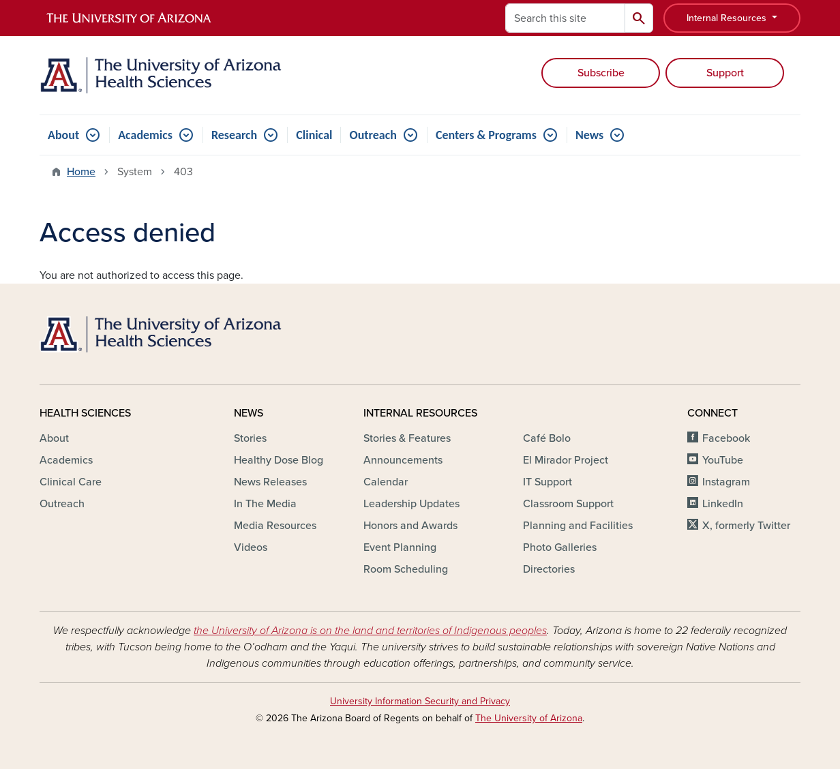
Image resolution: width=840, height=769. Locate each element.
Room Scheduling (405, 569)
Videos (250, 547)
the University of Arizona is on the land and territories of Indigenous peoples (370, 630)
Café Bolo (547, 438)
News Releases (270, 482)
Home (81, 172)
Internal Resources (728, 18)
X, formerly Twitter (746, 525)
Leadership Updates (411, 504)
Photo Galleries (560, 547)
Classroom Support (568, 504)
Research (234, 134)
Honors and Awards (410, 525)
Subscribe (601, 73)
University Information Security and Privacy (420, 701)
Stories (250, 438)
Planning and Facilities (578, 525)
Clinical (314, 134)
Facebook (726, 438)
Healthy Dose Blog (278, 460)
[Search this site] (565, 18)
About (63, 134)
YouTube (722, 460)
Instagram (726, 482)
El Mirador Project (565, 460)
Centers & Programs (486, 134)
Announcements (402, 460)
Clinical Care (71, 482)
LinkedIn (722, 504)
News (589, 134)
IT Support (547, 482)
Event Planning (399, 547)
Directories (549, 569)
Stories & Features (407, 438)
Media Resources (275, 525)
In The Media (265, 504)
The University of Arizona (528, 718)
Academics (145, 134)
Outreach (372, 134)
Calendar (385, 482)
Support (725, 73)
